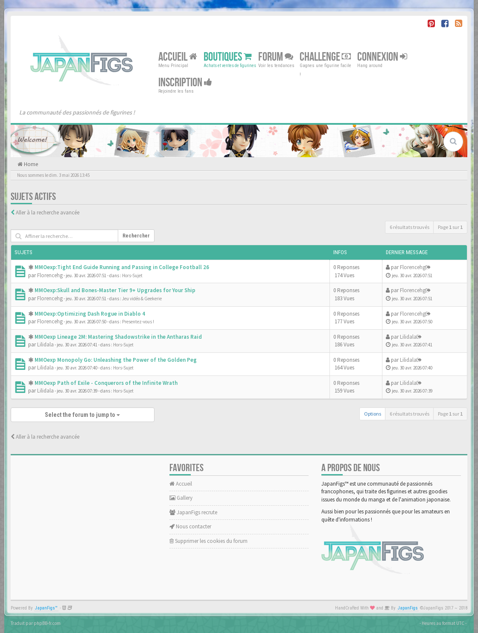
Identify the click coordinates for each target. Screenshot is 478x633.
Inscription (185, 83)
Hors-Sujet (132, 275)
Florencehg (50, 275)
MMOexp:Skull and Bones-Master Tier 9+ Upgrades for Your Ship (115, 290)
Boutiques (228, 57)
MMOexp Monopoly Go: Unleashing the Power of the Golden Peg (116, 359)
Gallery (180, 497)
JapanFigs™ (46, 608)
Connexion (382, 57)
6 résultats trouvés (409, 227)
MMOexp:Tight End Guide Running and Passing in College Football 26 (122, 267)
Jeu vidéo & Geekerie (142, 299)
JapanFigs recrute (193, 512)
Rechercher (136, 236)
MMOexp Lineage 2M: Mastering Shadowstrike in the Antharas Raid (118, 336)
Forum (275, 57)
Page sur (450, 227)
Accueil (177, 57)
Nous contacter (190, 526)
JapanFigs (408, 608)
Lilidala (45, 344)
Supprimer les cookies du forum (208, 541)
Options (372, 413)
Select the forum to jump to (82, 414)
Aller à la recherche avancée (47, 212)
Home (30, 164)
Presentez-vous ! (138, 322)
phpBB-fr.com (47, 623)
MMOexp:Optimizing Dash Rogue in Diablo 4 (90, 313)
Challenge (325, 57)
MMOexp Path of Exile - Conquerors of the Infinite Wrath (106, 383)
